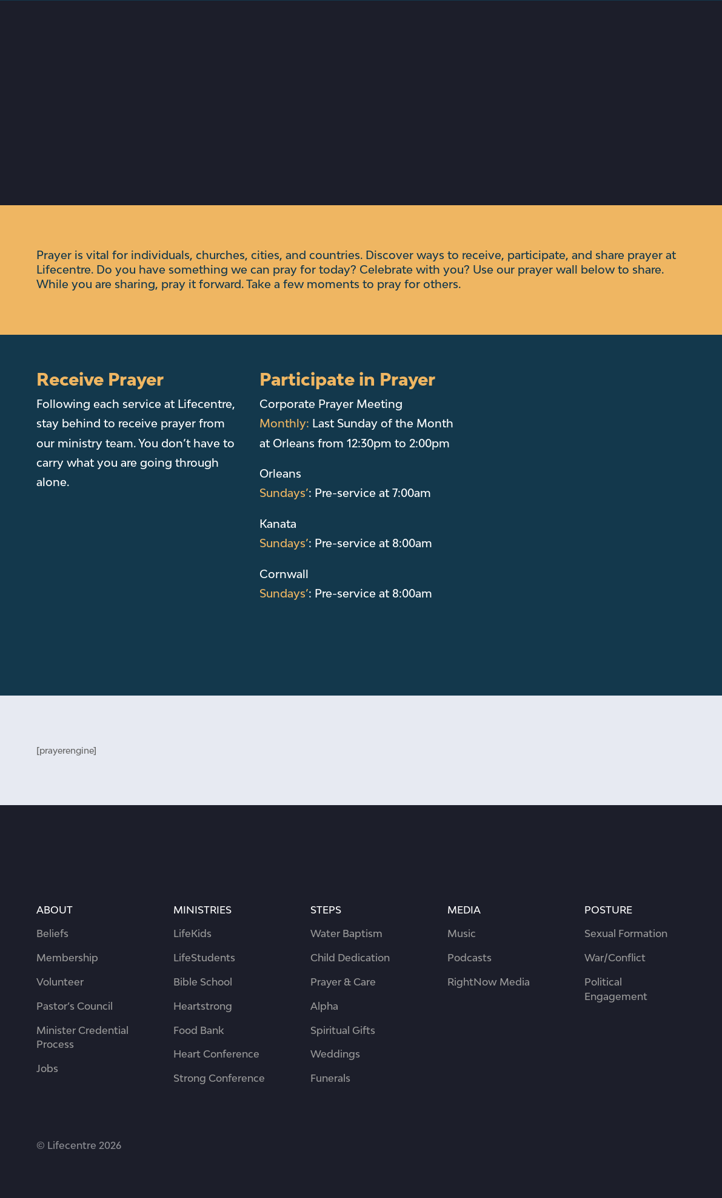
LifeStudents (204, 958)
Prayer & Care (343, 982)
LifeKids (192, 933)
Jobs (47, 1068)
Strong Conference (219, 1078)
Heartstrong (202, 1006)
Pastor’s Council (74, 1006)
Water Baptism (346, 933)
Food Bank (198, 1030)
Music (461, 933)
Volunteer (60, 982)
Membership (67, 958)
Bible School (202, 982)
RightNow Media (488, 982)
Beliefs (52, 933)
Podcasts (469, 958)
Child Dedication (350, 958)
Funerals (330, 1078)
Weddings (335, 1054)
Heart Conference (216, 1054)
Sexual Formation (625, 933)
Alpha (324, 1006)
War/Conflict (615, 958)
